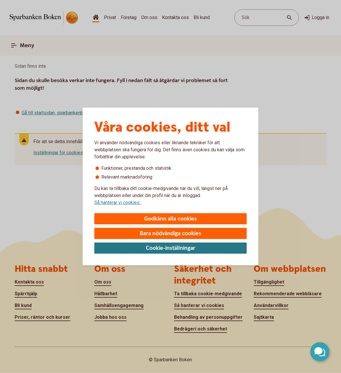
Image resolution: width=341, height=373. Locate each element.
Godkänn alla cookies (170, 219)
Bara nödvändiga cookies (170, 233)
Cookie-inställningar (170, 248)
